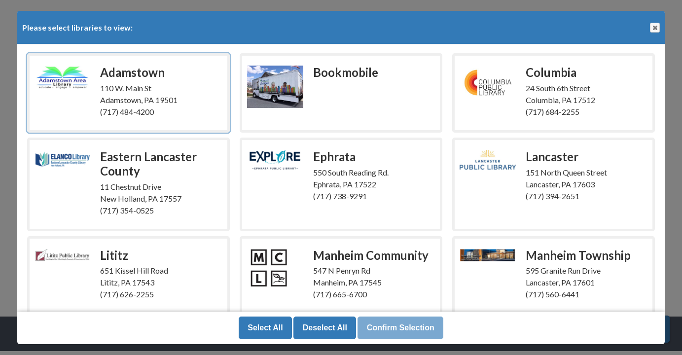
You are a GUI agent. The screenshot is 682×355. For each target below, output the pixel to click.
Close (654, 28)
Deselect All (325, 327)
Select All (265, 327)
